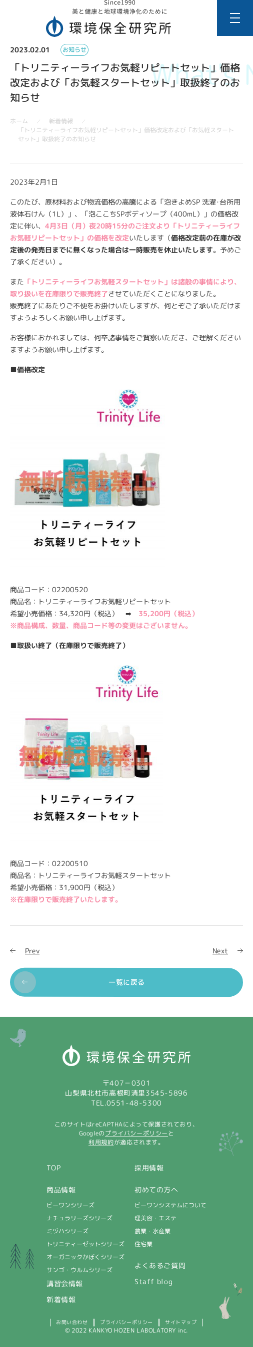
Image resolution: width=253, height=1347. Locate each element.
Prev (32, 950)
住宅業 (143, 1244)
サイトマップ (181, 1322)
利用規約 (101, 1142)
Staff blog (153, 1281)
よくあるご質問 (160, 1265)
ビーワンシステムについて (170, 1205)
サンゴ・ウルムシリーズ (79, 1270)
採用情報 (149, 1167)
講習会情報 (64, 1283)
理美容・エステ (155, 1218)
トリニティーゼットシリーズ (85, 1244)
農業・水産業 (152, 1231)
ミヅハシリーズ (67, 1231)
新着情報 (61, 1299)
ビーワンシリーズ (70, 1205)
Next (220, 950)
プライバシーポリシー (136, 1133)
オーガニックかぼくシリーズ (85, 1257)
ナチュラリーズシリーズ (79, 1218)
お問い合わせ (72, 1322)
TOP (53, 1167)
